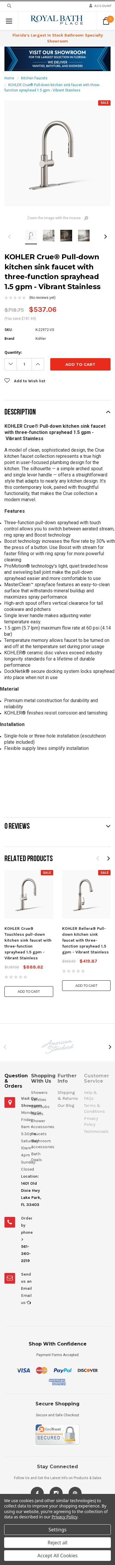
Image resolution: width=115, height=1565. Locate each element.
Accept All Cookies (58, 1555)
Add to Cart (29, 991)
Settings (57, 1529)
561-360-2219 (26, 1253)
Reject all (57, 1542)
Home (9, 78)
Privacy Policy (64, 1517)
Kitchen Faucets (34, 78)
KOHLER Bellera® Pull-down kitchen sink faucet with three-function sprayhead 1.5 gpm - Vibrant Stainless (85, 940)
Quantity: (13, 352)
